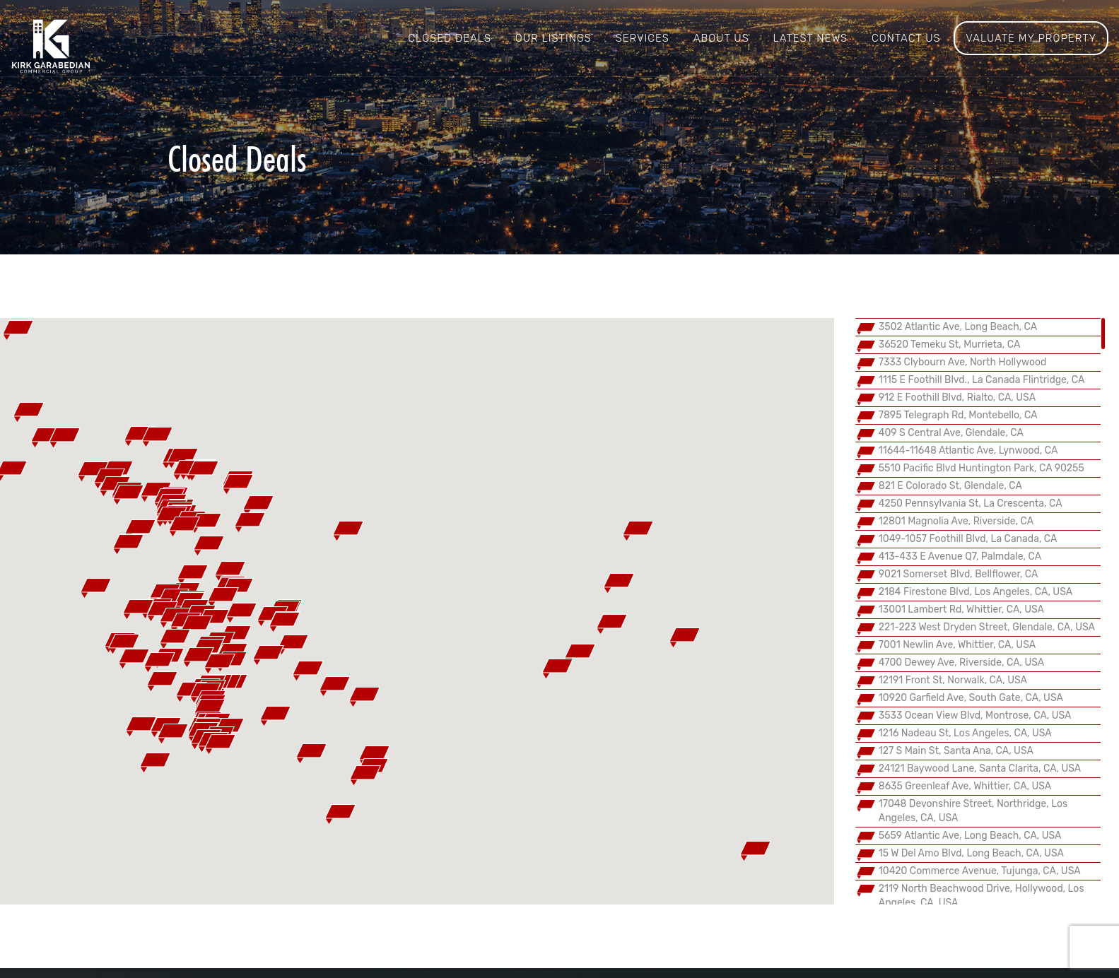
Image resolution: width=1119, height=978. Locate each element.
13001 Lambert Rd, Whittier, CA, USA (961, 609)
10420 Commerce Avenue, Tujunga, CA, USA (980, 871)
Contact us (906, 38)
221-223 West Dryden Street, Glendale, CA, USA (987, 627)
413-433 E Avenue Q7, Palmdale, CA (960, 556)
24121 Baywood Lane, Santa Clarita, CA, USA (980, 768)
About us (721, 38)
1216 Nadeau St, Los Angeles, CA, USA (965, 733)
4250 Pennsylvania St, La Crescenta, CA (970, 503)
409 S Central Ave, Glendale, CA (951, 433)
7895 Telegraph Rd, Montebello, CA (958, 415)
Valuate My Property (1031, 38)
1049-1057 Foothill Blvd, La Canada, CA (968, 539)
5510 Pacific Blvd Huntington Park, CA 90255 (981, 468)
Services (642, 38)
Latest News (810, 38)
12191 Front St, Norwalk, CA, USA (953, 680)
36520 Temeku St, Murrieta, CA (950, 344)
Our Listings (553, 38)
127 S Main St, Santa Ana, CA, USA (956, 751)
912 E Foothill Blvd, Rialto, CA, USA (957, 397)
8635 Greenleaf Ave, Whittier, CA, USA (965, 786)
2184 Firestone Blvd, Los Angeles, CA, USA (975, 592)
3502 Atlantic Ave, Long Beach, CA (958, 327)
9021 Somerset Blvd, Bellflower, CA (958, 574)
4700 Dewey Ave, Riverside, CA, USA (961, 662)
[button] (209, 708)
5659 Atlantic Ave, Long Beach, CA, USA (970, 836)
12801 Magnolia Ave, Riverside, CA (956, 521)
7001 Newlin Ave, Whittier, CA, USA (957, 645)
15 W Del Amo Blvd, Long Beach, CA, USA (971, 853)
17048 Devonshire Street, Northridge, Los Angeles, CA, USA (973, 811)
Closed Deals (449, 38)
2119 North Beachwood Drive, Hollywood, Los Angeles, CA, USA (981, 896)
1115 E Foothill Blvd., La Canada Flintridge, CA (982, 380)
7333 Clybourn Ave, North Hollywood (963, 362)
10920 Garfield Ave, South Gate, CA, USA (971, 698)
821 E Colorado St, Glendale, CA (950, 486)
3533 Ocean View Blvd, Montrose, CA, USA (975, 715)
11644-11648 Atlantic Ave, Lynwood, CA (968, 450)
